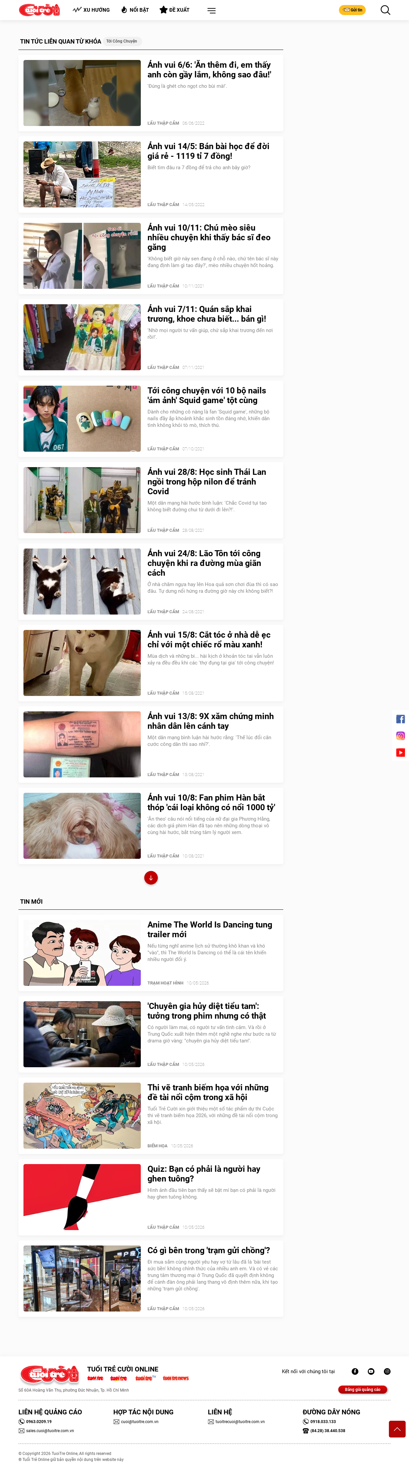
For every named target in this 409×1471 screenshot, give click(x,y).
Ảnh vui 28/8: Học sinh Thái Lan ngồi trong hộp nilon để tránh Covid (207, 481)
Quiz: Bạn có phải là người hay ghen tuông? (204, 1174)
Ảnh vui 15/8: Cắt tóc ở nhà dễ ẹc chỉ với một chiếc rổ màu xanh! (209, 639)
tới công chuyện (121, 41)
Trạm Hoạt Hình (165, 982)
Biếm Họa (158, 1145)
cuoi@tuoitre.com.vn (136, 1421)
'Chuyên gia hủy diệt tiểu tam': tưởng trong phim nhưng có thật (207, 1011)
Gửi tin (352, 9)
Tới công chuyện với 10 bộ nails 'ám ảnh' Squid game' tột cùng (207, 395)
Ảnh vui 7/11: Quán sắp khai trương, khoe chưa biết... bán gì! (207, 314)
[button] (210, 11)
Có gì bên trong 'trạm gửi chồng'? (209, 1250)
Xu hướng (91, 10)
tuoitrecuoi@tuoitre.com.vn (236, 1421)
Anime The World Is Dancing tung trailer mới (210, 929)
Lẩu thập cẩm (163, 123)
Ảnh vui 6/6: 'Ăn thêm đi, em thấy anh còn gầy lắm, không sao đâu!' (209, 69)
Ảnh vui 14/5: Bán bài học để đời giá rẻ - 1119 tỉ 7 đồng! (209, 151)
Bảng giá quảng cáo (363, 1389)
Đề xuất (174, 10)
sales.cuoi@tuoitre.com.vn (46, 1430)
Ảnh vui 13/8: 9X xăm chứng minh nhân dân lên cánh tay (211, 721)
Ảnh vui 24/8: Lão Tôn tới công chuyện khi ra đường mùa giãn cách (204, 563)
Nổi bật (134, 9)
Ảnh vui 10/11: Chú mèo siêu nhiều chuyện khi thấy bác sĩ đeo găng (209, 237)
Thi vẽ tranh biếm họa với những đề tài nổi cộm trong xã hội (208, 1092)
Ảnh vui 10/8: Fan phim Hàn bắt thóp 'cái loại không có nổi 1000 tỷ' (211, 802)
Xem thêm (151, 879)
